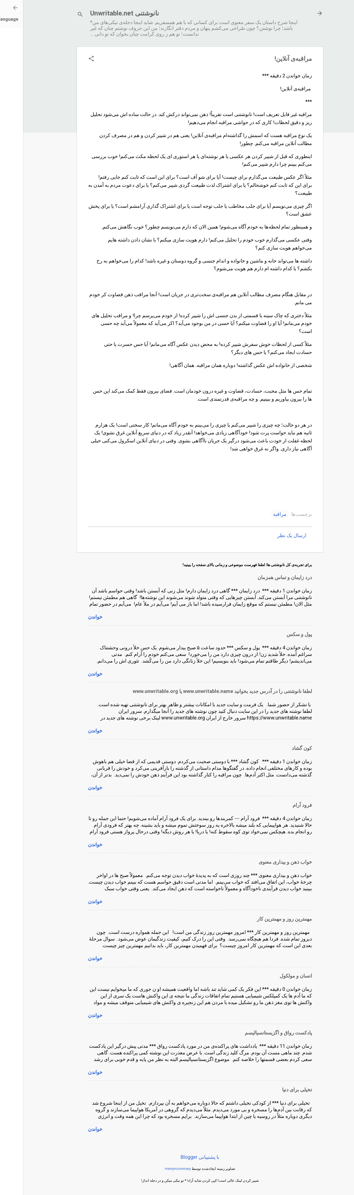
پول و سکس (276, 634)
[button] (68, 59)
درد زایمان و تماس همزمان (262, 577)
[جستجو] (57, 15)
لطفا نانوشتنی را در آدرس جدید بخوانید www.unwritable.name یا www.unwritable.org (199, 691)
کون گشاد (279, 748)
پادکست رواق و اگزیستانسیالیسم (255, 1033)
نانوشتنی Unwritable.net (101, 13)
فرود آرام (279, 805)
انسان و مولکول (273, 976)
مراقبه (257, 514)
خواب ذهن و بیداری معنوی (262, 862)
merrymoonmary (155, 1169)
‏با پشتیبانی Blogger (177, 1157)
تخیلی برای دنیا (274, 1089)
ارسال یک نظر (268, 535)
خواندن (72, 617)
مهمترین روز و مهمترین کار (261, 919)
